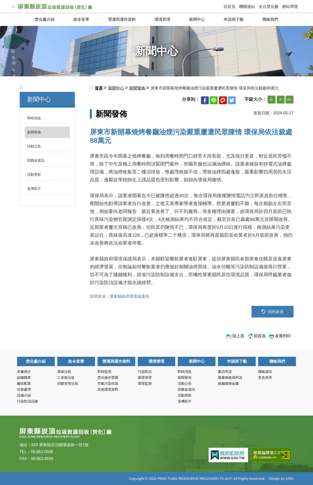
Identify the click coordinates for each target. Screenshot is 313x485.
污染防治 (145, 372)
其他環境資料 (108, 389)
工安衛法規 (66, 378)
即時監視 (104, 372)
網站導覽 (290, 6)
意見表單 (265, 378)
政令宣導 (81, 19)
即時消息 (34, 118)
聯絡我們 (270, 19)
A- (272, 99)
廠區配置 (24, 383)
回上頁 (238, 336)
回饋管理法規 (67, 383)
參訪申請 (225, 372)
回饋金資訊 (35, 160)
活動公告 (34, 146)
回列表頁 (272, 312)
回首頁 (229, 6)
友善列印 (283, 336)
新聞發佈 (34, 132)
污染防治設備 (27, 401)
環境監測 (145, 383)
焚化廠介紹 (45, 19)
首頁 (99, 88)
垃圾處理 (24, 389)
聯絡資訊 (265, 372)
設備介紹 (24, 395)
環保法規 (64, 372)
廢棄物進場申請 (230, 378)
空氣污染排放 (108, 383)
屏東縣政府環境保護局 (129, 296)
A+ (289, 99)
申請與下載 (234, 19)
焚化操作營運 (108, 378)
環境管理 (162, 19)
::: (13, 6)
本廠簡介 (24, 372)
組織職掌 (24, 378)
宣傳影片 (34, 188)
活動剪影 (34, 174)
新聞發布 (185, 378)
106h (289, 479)
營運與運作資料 (122, 19)
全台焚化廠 (268, 6)
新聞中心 (197, 19)
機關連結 (247, 6)
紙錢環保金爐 (228, 383)
